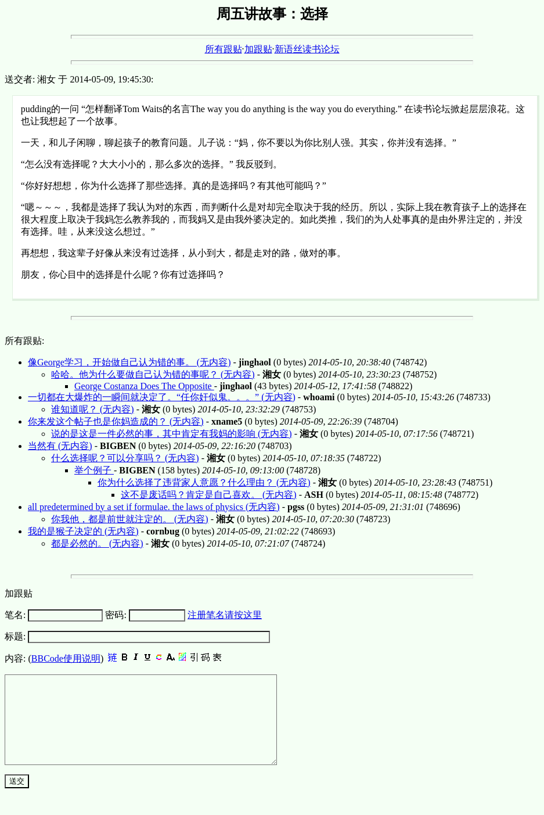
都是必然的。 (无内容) (97, 543)
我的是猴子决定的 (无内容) (83, 531)
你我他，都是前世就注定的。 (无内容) (129, 519)
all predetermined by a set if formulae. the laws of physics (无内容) (154, 507)
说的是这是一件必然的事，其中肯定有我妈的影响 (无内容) (171, 434)
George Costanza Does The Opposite (144, 386)
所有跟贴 (223, 49)
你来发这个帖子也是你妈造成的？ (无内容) (116, 421)
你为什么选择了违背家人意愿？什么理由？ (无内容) (204, 482)
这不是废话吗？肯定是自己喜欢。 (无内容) (209, 495)
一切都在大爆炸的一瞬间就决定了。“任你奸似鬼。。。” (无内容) (162, 397)
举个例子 (94, 470)
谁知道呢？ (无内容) (92, 409)
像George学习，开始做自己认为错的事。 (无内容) (129, 362)
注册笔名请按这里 (225, 615)
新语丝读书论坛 (307, 49)
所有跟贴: (24, 341)
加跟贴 (258, 49)
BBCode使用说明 (65, 658)
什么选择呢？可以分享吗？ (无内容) (125, 458)
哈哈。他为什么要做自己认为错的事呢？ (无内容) (153, 374)
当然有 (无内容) (60, 446)
